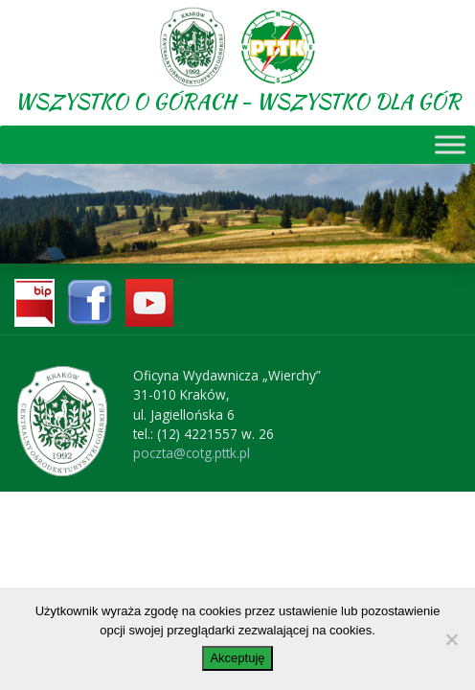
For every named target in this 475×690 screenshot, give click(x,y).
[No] (451, 639)
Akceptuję (237, 658)
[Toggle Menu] (450, 144)
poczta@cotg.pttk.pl (191, 453)
